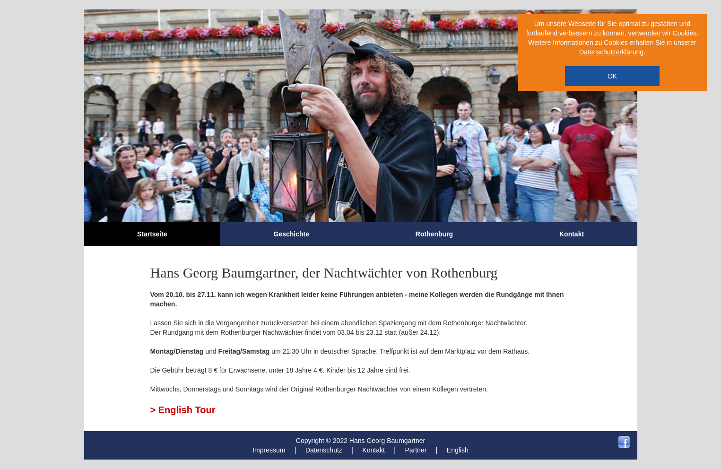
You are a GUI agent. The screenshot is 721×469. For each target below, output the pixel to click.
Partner (415, 450)
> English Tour (183, 410)
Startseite (152, 234)
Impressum (268, 450)
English (458, 450)
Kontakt (571, 234)
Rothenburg (434, 234)
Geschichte (291, 234)
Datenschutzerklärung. (612, 52)
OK (612, 76)
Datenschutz (323, 450)
